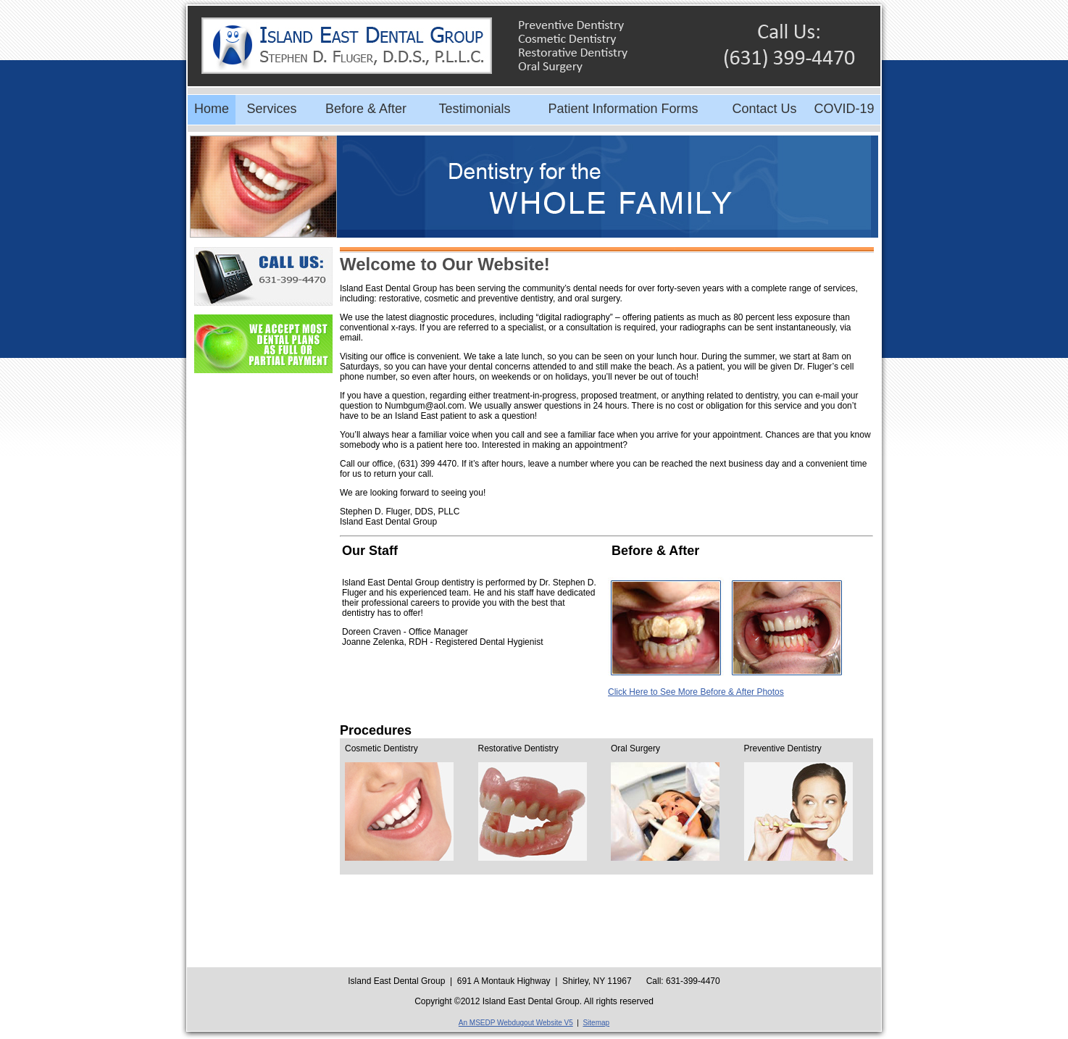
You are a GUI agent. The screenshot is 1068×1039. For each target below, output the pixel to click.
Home (211, 108)
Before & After (365, 108)
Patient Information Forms (623, 108)
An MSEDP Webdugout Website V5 (516, 1023)
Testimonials (474, 108)
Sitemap (596, 1023)
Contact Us (764, 108)
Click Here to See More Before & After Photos (696, 692)
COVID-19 (844, 108)
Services (271, 108)
